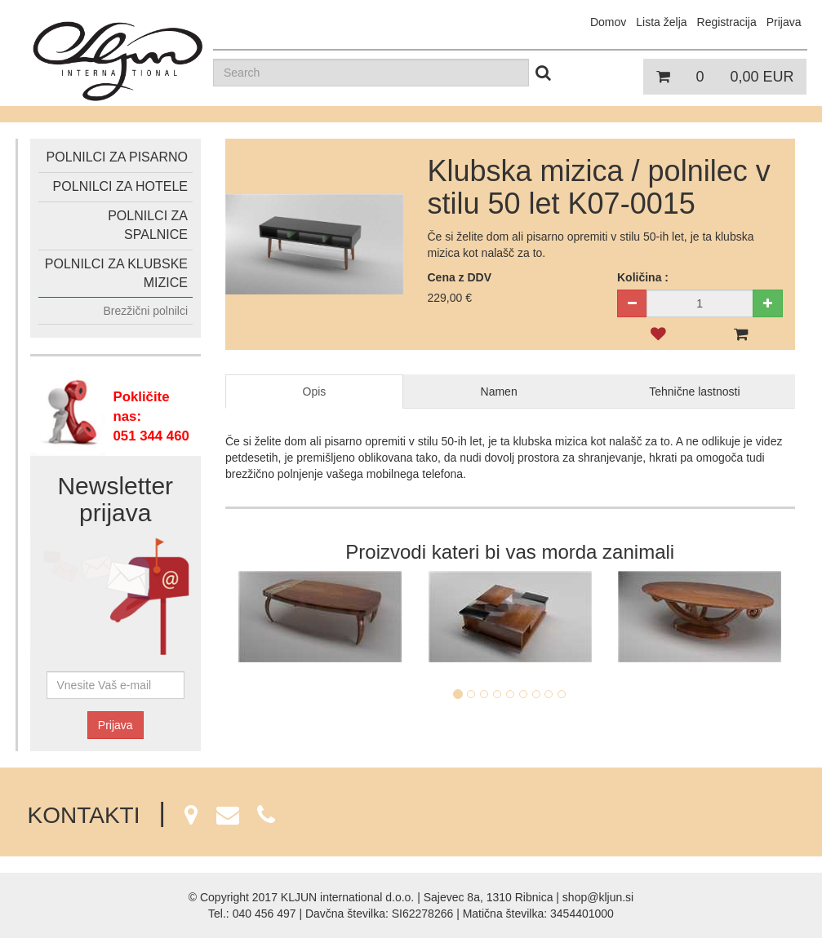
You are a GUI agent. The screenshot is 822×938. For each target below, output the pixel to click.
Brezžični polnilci (146, 310)
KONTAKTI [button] (152, 815)
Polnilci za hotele (120, 186)
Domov (608, 22)
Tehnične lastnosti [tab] (694, 391)
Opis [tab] (315, 391)
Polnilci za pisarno (117, 157)
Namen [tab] (499, 391)
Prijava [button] (784, 22)
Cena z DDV (460, 277)
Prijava (115, 725)
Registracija (727, 22)
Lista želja (661, 22)
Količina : (643, 277)
